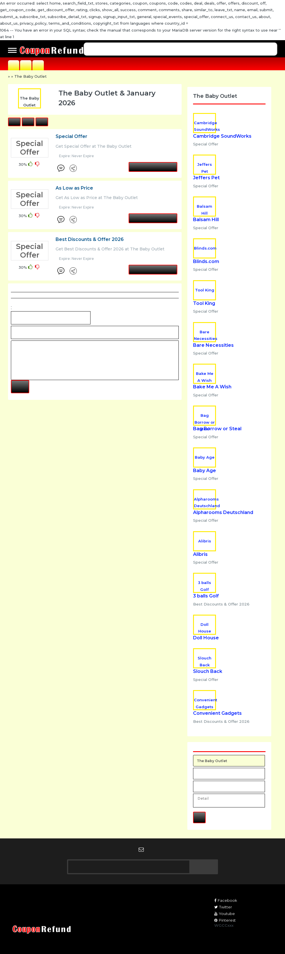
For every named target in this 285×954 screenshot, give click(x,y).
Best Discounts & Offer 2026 (90, 239)
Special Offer (71, 136)
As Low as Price (74, 188)
